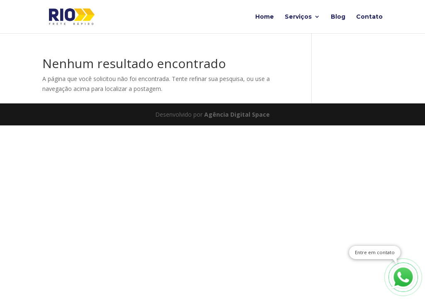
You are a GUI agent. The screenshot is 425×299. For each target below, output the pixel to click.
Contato (369, 17)
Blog (338, 17)
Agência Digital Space (237, 114)
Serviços (298, 17)
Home (264, 17)
